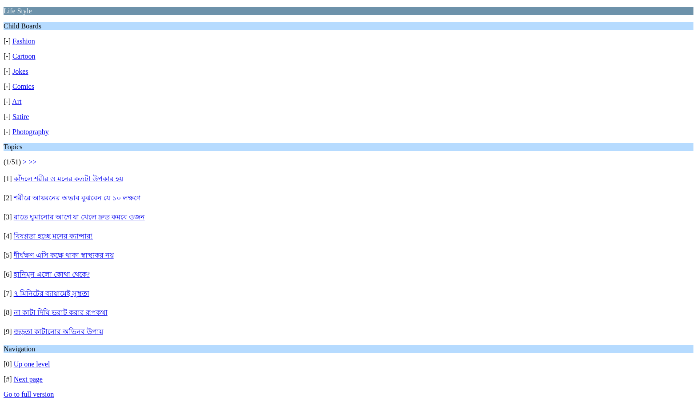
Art (16, 101)
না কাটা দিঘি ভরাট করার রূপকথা (61, 312)
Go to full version (29, 394)
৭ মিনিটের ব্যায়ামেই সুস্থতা (51, 293)
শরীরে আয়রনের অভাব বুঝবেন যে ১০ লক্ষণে (77, 198)
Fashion (23, 41)
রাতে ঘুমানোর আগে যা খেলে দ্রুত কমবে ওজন (79, 217)
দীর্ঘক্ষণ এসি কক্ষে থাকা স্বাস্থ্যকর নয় (64, 255)
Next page (28, 379)
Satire (20, 116)
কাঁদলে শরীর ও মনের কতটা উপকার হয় (68, 179)
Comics (23, 86)
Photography (30, 131)
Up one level (32, 364)
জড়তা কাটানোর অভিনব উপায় (58, 331)
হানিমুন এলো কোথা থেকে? (52, 274)
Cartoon (24, 56)
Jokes (20, 71)
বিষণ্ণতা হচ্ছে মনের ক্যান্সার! (53, 236)
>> (32, 162)
